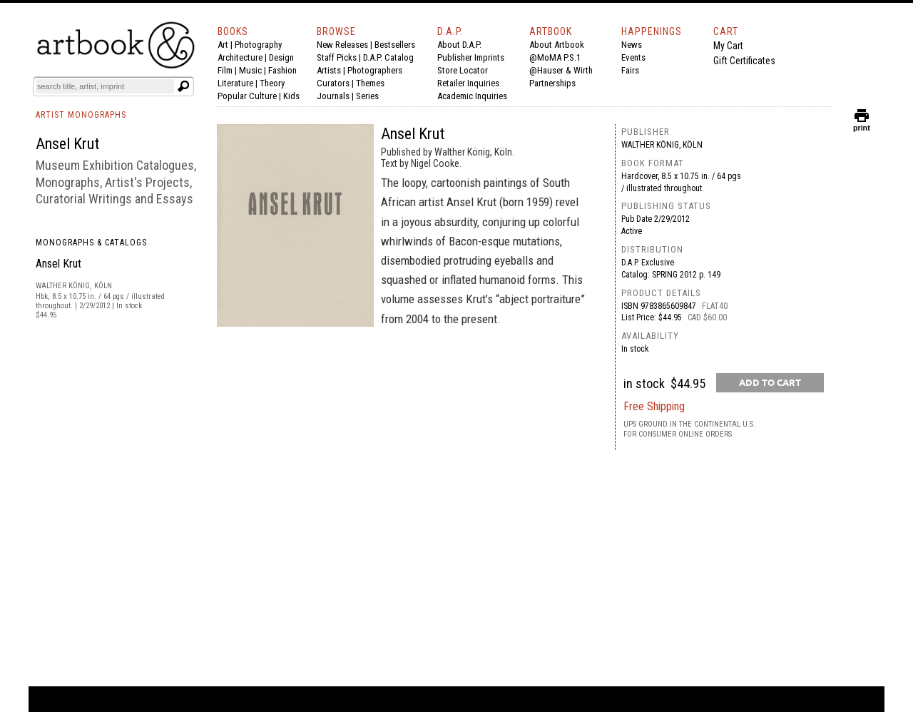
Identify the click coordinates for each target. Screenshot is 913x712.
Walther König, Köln (662, 145)
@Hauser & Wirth (561, 70)
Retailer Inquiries (468, 83)
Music (250, 70)
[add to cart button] (770, 382)
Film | (228, 70)
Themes (370, 83)
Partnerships (552, 83)
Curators (333, 83)
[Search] (105, 86)
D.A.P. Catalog (388, 57)
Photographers (374, 70)
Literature (235, 83)
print (861, 124)
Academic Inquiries (472, 96)
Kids (291, 96)
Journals (333, 96)
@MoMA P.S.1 (555, 57)
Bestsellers (394, 44)
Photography (258, 44)
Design (281, 57)
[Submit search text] (183, 86)
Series (367, 96)
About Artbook (556, 44)
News (631, 44)
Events (633, 57)
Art (223, 44)
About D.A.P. (459, 44)
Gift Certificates (744, 60)
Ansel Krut (58, 263)
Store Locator (462, 70)
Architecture (240, 57)
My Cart (728, 45)
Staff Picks (337, 57)
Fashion (282, 70)
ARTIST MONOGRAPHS (81, 115)
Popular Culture (247, 96)
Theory (272, 83)
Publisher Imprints (470, 57)
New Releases (342, 44)
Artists (329, 70)
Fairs (630, 70)
